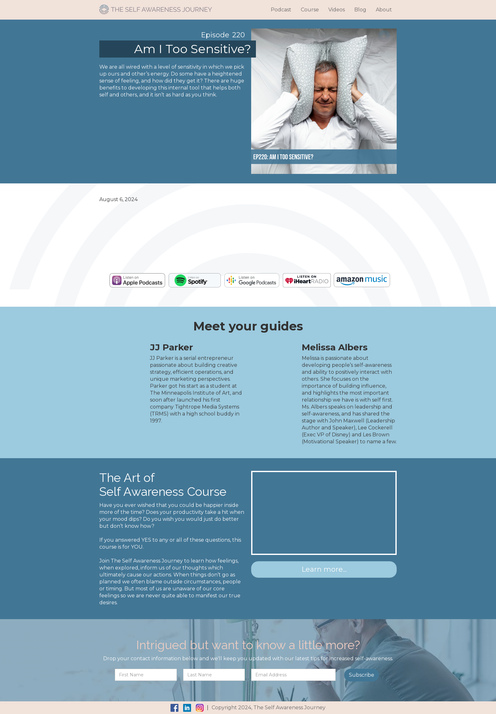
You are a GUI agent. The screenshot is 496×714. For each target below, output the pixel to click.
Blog (360, 10)
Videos (336, 10)
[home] (155, 7)
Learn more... (324, 569)
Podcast (281, 10)
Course (310, 10)
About (384, 10)
